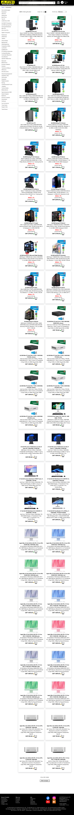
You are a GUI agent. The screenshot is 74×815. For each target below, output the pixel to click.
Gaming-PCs (4, 800)
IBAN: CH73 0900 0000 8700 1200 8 (52, 810)
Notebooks (4, 35)
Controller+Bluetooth (7, 55)
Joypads (4, 86)
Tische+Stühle (5, 88)
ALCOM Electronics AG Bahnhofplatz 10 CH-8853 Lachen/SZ (64, 799)
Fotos (17, 801)
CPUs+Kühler (5, 40)
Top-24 (3, 19)
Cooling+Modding (6, 53)
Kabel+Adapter (5, 94)
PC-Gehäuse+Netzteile (7, 51)
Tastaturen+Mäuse (6, 68)
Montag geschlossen (11, 809)
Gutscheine (4, 99)
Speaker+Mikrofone (6, 58)
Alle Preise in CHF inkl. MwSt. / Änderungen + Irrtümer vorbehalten (27, 810)
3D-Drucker (4, 77)
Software (4, 101)
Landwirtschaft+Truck (7, 84)
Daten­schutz (33, 804)
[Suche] (36, 3)
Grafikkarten (4, 49)
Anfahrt (18, 800)
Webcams (4, 69)
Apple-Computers (6, 32)
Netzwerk (4, 61)
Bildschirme (4, 62)
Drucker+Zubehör (6, 64)
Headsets (4, 79)
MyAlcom (32, 798)
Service (18, 802)
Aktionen (4, 13)
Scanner (4, 66)
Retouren (32, 802)
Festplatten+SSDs (6, 46)
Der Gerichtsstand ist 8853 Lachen (56, 807)
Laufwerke (4, 48)
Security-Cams (5, 71)
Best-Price (4, 17)
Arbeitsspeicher (5, 44)
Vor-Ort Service (5, 103)
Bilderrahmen (5, 90)
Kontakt (18, 798)
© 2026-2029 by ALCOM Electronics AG (16, 807)
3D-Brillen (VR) (5, 75)
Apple (2, 802)
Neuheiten (4, 12)
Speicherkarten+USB (6, 92)
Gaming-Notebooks (6, 26)
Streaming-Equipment (7, 74)
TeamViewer (5, 109)
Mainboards (4, 42)
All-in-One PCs (5, 30)
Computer (4, 798)
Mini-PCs (4, 28)
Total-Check (4, 105)
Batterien (4, 95)
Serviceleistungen (6, 10)
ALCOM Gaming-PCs (6, 25)
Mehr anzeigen (44, 780)
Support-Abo (5, 107)
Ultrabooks (4, 36)
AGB (31, 800)
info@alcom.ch (43, 807)
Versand (32, 801)
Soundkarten (5, 56)
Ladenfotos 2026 (6, 20)
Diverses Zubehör (6, 97)
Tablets (3, 38)
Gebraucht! (4, 15)
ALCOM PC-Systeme (6, 23)
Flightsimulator (5, 81)
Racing (3, 82)
